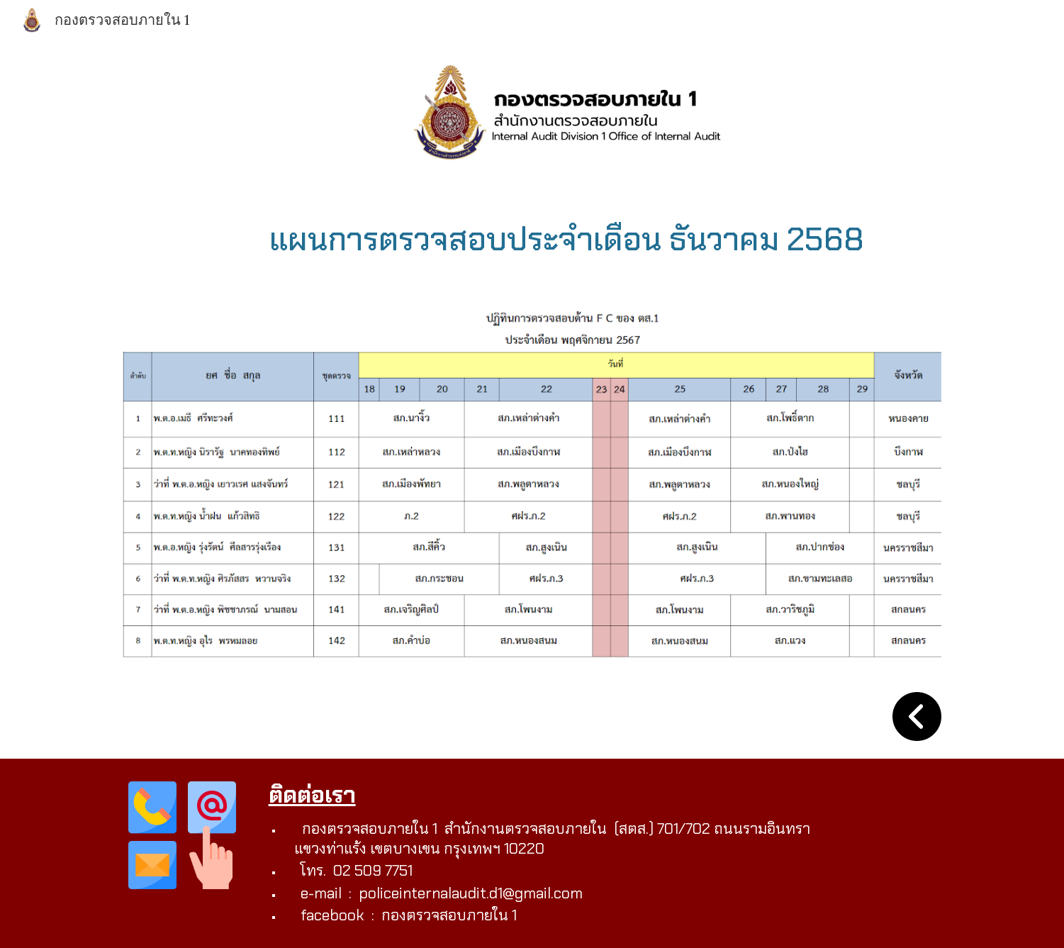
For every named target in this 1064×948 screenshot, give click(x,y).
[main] (567, 238)
